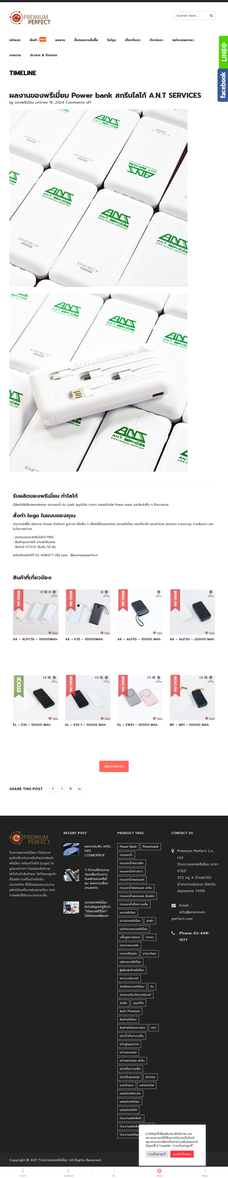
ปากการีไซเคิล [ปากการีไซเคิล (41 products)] (128, 953)
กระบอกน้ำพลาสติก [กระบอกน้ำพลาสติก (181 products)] (131, 863)
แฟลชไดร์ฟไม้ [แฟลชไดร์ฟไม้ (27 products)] (128, 1110)
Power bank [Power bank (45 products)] (128, 847)
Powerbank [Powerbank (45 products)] (151, 847)
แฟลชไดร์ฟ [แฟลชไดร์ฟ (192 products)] (147, 1085)
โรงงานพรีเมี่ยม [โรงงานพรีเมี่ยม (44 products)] (130, 1134)
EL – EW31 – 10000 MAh (137, 725)
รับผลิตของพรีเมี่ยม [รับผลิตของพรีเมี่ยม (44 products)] (132, 986)
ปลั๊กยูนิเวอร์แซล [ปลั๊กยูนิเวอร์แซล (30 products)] (130, 937)
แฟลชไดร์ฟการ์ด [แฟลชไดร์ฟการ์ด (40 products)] (130, 1093)
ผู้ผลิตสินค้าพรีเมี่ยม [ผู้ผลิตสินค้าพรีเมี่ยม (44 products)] (132, 970)
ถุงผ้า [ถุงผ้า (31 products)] (150, 921)
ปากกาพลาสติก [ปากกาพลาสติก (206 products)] (129, 945)
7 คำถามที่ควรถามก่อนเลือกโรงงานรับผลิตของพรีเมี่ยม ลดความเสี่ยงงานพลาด (97, 879)
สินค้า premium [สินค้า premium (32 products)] (130, 1011)
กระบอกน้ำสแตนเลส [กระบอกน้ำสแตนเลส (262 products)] (132, 879)
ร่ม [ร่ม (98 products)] (152, 986)
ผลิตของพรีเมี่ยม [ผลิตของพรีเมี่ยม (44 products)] (130, 962)
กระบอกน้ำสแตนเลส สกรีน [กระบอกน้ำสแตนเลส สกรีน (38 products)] (136, 888)
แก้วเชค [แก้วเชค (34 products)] (150, 1077)
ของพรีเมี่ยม (24, 102)
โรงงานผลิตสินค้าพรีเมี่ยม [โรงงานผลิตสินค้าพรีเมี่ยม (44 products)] (136, 1126)
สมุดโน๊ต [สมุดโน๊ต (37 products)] (138, 1003)
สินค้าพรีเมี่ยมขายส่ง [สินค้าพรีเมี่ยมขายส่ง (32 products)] (132, 1027)
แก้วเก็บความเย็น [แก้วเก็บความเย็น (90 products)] (130, 1069)
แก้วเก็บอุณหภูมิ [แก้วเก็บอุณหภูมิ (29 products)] (130, 1077)
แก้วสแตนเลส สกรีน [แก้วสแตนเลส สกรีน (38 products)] (132, 1060)
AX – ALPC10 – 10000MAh (35, 639)
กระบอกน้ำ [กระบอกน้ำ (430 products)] (126, 855)
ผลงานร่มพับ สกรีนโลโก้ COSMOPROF (98, 851)
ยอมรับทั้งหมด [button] (182, 1154)
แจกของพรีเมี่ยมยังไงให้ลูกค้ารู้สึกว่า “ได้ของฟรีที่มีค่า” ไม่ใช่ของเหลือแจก (98, 909)
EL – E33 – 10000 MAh (32, 725)
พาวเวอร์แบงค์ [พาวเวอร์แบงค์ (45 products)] (129, 978)
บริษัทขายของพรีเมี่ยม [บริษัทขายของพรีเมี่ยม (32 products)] (133, 929)
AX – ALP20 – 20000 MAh (192, 639)
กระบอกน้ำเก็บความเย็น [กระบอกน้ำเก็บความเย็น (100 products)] (134, 904)
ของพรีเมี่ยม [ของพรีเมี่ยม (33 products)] (127, 912)
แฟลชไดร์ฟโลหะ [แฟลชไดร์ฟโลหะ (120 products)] (130, 1102)
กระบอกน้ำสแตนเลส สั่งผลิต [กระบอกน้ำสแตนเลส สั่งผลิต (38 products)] (137, 896)
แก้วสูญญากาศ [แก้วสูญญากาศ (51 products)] (129, 1044)
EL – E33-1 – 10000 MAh (85, 725)
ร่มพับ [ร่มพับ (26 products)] (123, 1003)
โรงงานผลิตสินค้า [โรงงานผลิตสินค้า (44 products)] (131, 1118)
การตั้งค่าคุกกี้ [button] (156, 1154)
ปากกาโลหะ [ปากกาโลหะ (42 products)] (149, 953)
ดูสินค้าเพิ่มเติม (114, 766)
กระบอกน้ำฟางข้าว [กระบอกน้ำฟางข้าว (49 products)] (131, 871)
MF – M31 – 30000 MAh (189, 725)
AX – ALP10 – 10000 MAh (139, 639)
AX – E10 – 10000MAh (84, 639)
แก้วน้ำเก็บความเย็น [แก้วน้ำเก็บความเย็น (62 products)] (132, 1036)
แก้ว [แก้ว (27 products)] (153, 1027)
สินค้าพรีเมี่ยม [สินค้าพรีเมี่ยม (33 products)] (128, 1019)
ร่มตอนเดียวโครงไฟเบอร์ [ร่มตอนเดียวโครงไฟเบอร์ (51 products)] (135, 995)
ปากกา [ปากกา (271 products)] (150, 937)
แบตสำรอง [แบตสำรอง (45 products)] (127, 1085)
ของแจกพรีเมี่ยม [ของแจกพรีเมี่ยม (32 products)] (130, 921)
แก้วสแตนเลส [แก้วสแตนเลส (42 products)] (128, 1052)
